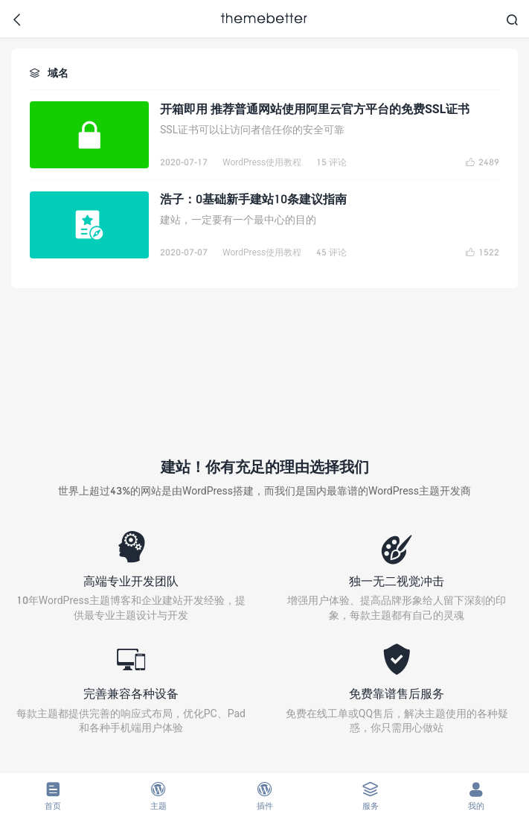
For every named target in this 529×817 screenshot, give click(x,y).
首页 (53, 795)
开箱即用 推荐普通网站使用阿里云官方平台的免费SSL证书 (314, 108)
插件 (264, 795)
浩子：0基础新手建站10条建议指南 (253, 198)
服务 (370, 795)
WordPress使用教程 (261, 162)
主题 (158, 795)
